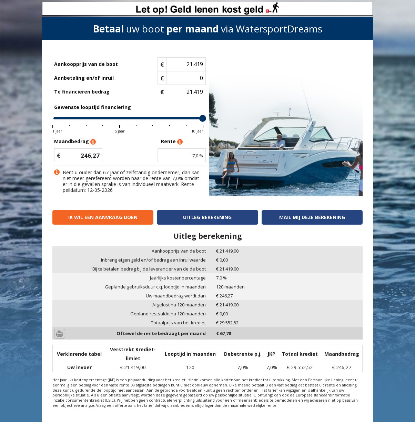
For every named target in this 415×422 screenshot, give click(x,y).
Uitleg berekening (207, 217)
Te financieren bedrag (82, 91)
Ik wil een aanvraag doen (103, 217)
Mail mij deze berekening (312, 217)
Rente (172, 141)
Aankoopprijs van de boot (86, 64)
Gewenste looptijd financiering (92, 107)
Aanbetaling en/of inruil (84, 78)
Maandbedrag (75, 141)
